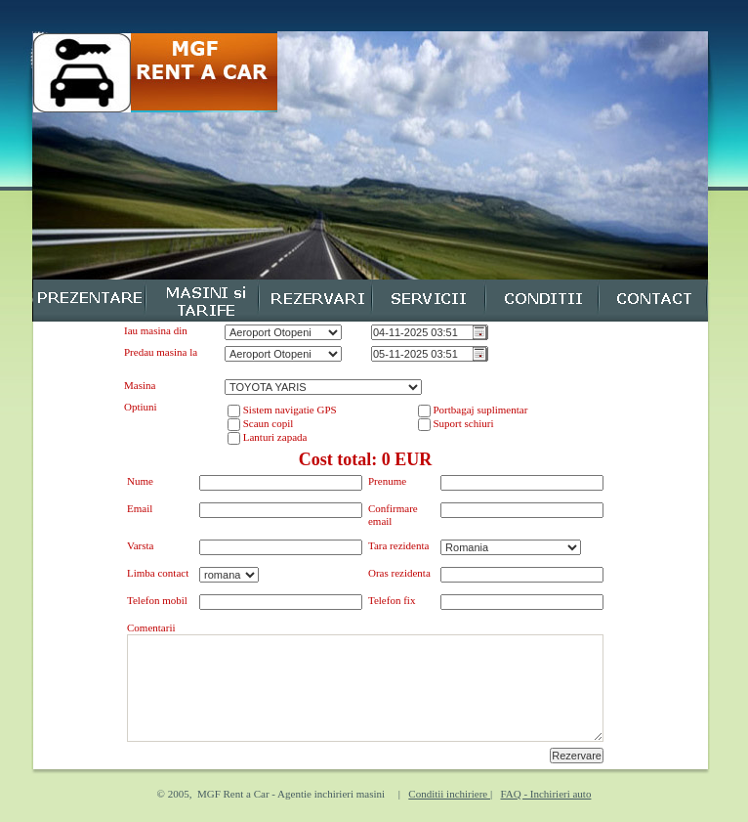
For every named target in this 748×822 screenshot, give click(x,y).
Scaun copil (266, 423)
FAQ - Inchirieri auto (545, 794)
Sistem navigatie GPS (288, 409)
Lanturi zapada (273, 437)
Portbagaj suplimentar (479, 409)
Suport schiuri (462, 423)
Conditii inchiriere (449, 794)
